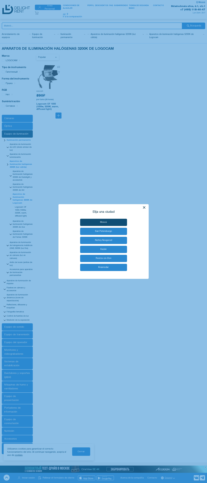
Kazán (103, 249)
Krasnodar (103, 267)
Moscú (103, 222)
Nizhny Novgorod (103, 240)
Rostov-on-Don (103, 258)
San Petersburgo (103, 231)
